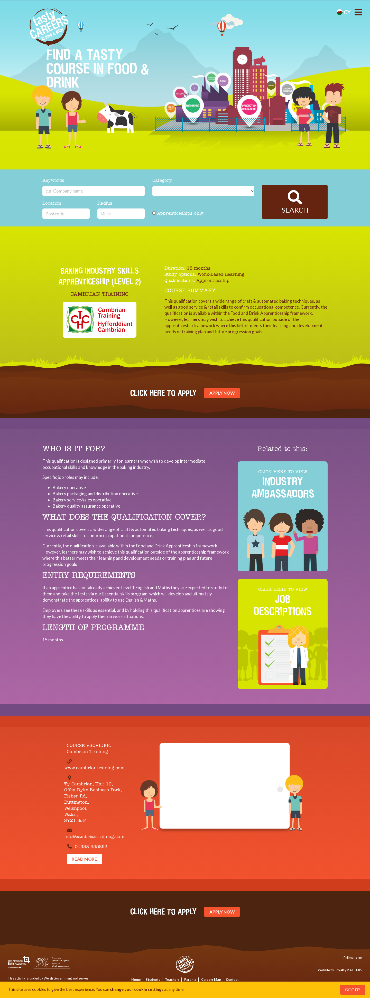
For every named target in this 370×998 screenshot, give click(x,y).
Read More (84, 859)
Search (295, 202)
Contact (232, 979)
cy (344, 12)
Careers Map (211, 979)
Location (51, 203)
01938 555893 (91, 847)
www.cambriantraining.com (94, 768)
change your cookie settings (136, 989)
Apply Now (222, 393)
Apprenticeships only (177, 213)
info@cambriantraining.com (94, 837)
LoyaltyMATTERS (348, 970)
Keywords (53, 180)
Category (162, 180)
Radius (104, 203)
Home (136, 979)
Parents (190, 979)
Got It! (352, 989)
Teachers (172, 979)
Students (153, 979)
